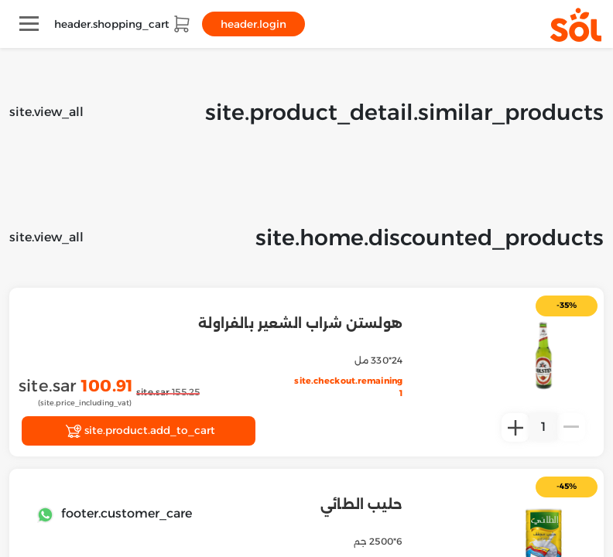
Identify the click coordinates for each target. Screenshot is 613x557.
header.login (253, 24)
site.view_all (46, 111)
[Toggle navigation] (29, 23)
